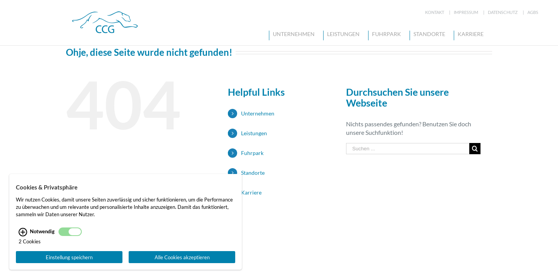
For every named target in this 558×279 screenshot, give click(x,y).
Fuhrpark (252, 153)
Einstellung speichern (69, 257)
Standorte (253, 172)
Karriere (251, 192)
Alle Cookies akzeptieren (182, 257)
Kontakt (434, 12)
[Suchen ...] (407, 148)
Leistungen (254, 133)
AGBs (532, 12)
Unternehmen (257, 113)
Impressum (466, 12)
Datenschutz (503, 12)
